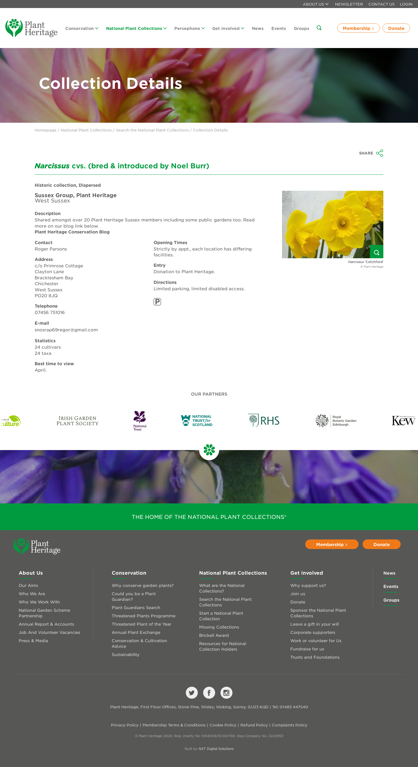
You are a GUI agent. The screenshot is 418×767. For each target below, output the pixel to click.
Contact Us (381, 4)
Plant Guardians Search (136, 607)
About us (315, 4)
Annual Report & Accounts (46, 623)
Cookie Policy (223, 724)
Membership (358, 28)
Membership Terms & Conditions (174, 724)
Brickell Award (214, 635)
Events (278, 28)
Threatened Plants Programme (143, 615)
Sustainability (125, 654)
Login (406, 4)
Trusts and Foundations (315, 656)
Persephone (189, 28)
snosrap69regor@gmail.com (66, 329)
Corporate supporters (312, 632)
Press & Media (33, 640)
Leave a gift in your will (314, 623)
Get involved (228, 28)
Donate (396, 28)
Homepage (46, 130)
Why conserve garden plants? (143, 585)
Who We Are (32, 593)
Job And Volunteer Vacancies (49, 632)
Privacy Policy (125, 724)
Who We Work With (39, 601)
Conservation (81, 28)
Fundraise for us (307, 648)
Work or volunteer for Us (315, 640)
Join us (297, 593)
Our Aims (28, 585)
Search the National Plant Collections (152, 130)
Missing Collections (219, 626)
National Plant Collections (136, 28)
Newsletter (349, 4)
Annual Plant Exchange (136, 632)
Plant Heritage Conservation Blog (72, 231)
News (258, 28)
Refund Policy (254, 724)
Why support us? (308, 585)
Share (371, 153)
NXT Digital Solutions (216, 748)
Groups (301, 28)
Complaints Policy (289, 724)
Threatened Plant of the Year (141, 623)
